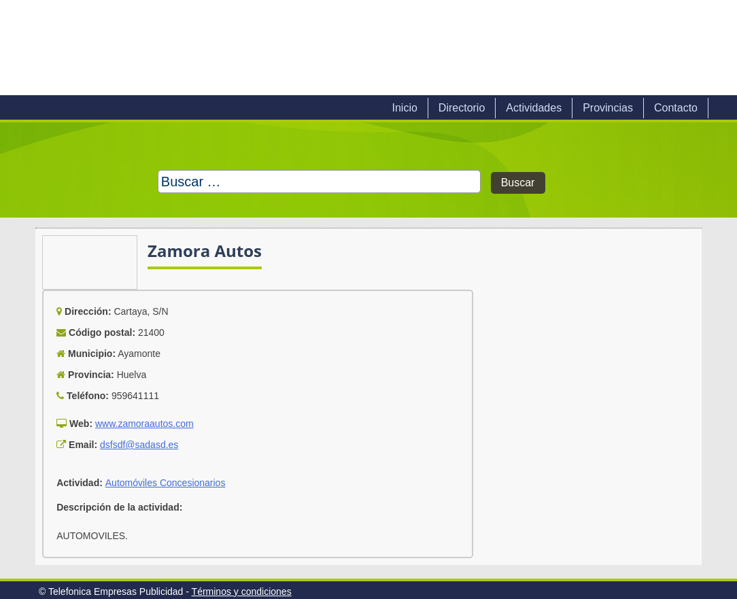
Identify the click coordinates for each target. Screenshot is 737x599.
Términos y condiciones (242, 591)
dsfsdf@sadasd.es (139, 444)
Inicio (404, 108)
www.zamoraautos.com (144, 423)
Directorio (462, 108)
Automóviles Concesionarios (165, 482)
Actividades (534, 108)
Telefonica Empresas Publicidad (184, 47)
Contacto (676, 108)
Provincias (608, 108)
